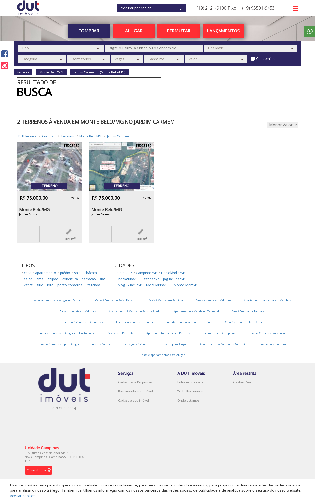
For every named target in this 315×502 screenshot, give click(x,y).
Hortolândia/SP (173, 272)
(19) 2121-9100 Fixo (216, 8)
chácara (90, 272)
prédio (65, 272)
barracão (89, 279)
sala (77, 272)
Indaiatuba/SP (128, 279)
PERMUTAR (178, 31)
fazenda (93, 285)
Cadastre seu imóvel (133, 400)
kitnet (28, 285)
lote (50, 285)
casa (27, 272)
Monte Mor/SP (185, 285)
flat (102, 279)
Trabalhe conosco (190, 391)
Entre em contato (190, 382)
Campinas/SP (146, 272)
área (40, 279)
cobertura (70, 279)
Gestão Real (242, 382)
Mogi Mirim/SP (158, 285)
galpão (52, 279)
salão (28, 279)
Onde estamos (188, 400)
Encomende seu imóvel (135, 391)
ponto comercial (70, 285)
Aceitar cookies (22, 495)
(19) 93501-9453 (258, 8)
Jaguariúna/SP (174, 279)
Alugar (133, 31)
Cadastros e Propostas (135, 382)
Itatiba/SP (151, 279)
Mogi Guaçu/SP (129, 285)
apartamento (45, 272)
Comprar (88, 31)
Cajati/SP (124, 272)
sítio (40, 285)
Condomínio (266, 58)
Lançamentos (223, 31)
